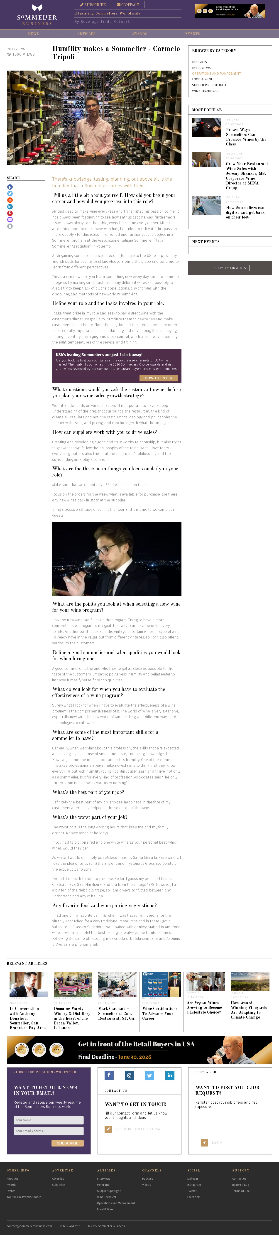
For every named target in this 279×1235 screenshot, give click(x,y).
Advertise (58, 1178)
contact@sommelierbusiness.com (29, 1226)
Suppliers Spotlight (209, 85)
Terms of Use (241, 1191)
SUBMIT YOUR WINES (230, 268)
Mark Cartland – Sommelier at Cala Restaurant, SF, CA (116, 1013)
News (33, 34)
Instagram (194, 1184)
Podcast (147, 1178)
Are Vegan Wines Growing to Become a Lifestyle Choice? (204, 1007)
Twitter (192, 1191)
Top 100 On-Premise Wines (24, 1197)
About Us (13, 1178)
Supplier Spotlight (109, 1191)
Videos (146, 1184)
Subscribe (58, 1184)
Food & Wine (202, 79)
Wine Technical (205, 91)
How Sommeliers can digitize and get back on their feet (245, 212)
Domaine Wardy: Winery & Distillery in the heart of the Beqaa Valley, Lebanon (72, 1018)
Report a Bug (240, 1184)
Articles (86, 34)
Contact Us (239, 1178)
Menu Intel (103, 1184)
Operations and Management (216, 74)
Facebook (193, 1197)
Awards (139, 34)
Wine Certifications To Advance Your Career (160, 1013)
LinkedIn (192, 1178)
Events (192, 34)
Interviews (16, 49)
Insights (199, 62)
